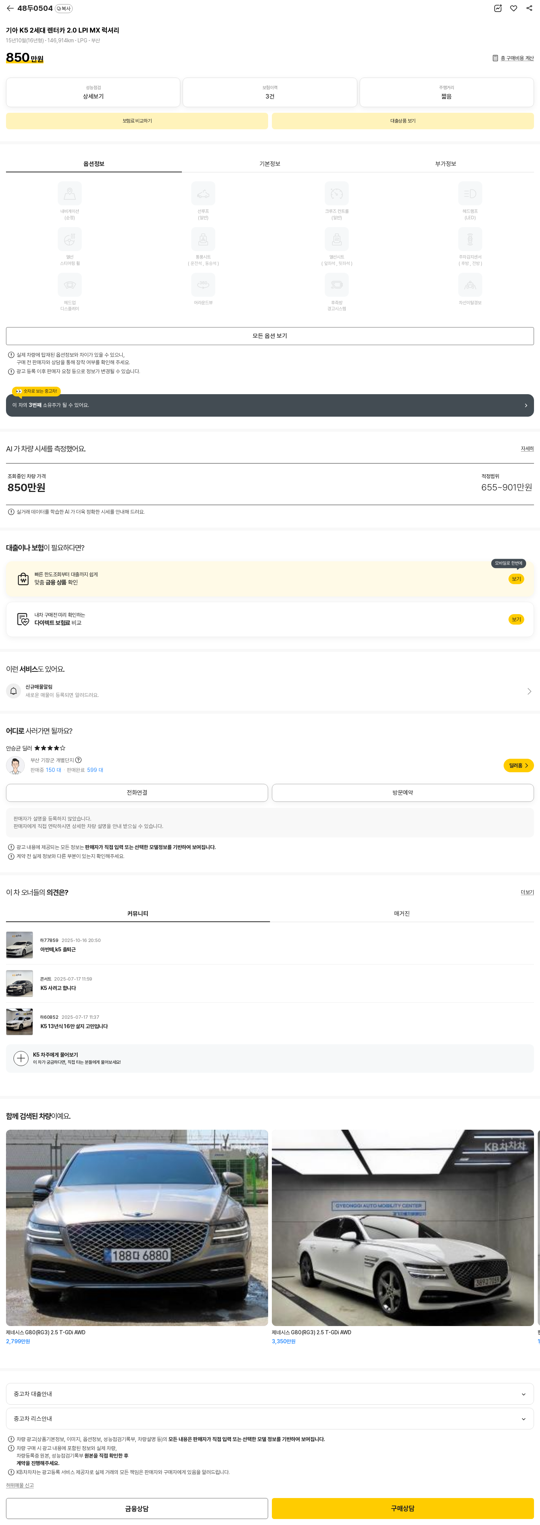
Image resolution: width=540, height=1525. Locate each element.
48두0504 (45, 8)
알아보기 (270, 579)
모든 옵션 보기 (270, 335)
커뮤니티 (138, 913)
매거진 (402, 913)
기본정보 (270, 163)
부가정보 (445, 163)
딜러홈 (515, 765)
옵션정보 (94, 163)
